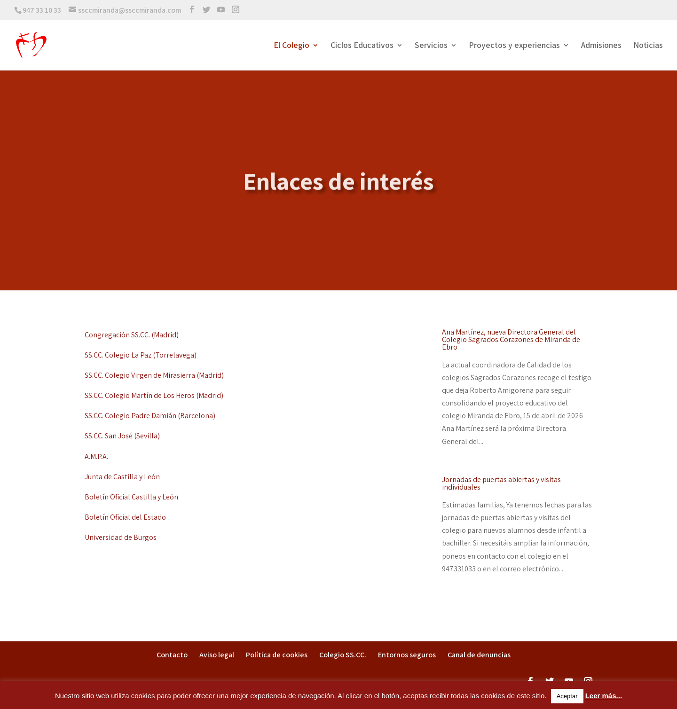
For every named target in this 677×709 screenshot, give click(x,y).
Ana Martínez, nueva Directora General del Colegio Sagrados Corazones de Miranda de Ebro (511, 339)
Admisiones (601, 46)
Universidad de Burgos (121, 537)
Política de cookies (276, 655)
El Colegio (291, 46)
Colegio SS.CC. (342, 655)
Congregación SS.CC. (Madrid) (132, 335)
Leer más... (603, 696)
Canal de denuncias (479, 655)
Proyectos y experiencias (514, 46)
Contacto (172, 655)
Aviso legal (216, 655)
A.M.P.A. (96, 456)
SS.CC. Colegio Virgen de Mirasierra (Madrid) (154, 375)
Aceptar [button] (567, 696)
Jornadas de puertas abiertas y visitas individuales (501, 483)
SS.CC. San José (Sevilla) (122, 436)
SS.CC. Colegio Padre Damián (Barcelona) (150, 416)
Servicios (431, 46)
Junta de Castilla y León (122, 477)
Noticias (648, 46)
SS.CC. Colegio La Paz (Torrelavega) (141, 355)
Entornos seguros (407, 655)
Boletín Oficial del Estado (125, 517)
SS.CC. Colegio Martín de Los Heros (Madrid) (154, 395)
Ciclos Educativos (362, 46)
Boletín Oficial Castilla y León (131, 497)
